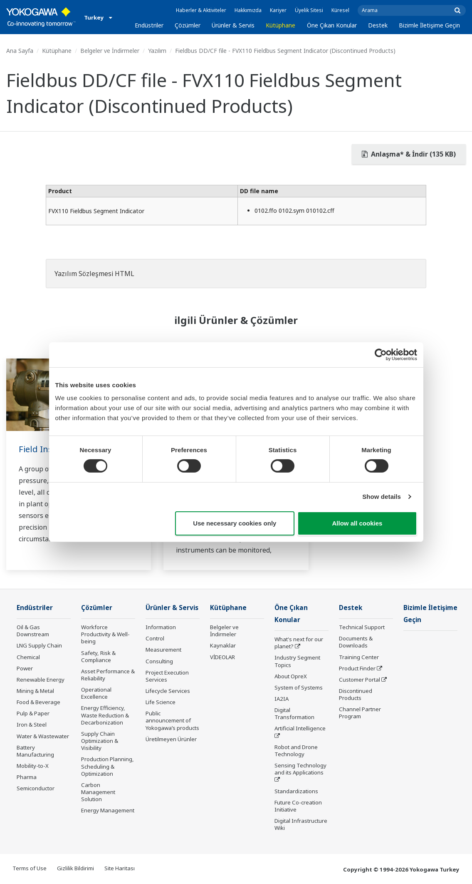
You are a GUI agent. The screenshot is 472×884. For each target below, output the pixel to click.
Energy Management (107, 810)
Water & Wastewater (43, 736)
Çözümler (187, 25)
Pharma (27, 777)
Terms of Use (29, 868)
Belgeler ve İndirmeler (109, 51)
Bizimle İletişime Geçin (429, 25)
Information (161, 627)
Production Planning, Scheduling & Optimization (107, 766)
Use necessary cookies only (234, 523)
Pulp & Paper (33, 713)
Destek (378, 25)
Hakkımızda (248, 10)
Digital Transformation (294, 713)
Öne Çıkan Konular (332, 25)
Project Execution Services (167, 676)
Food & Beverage (38, 702)
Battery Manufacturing (35, 751)
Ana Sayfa (19, 51)
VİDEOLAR (222, 657)
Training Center (359, 657)
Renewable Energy (40, 679)
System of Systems (298, 687)
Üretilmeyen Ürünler (171, 739)
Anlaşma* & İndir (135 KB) (409, 154)
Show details (381, 496)
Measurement (163, 649)
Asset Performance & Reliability (108, 674)
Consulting (159, 661)
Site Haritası (119, 868)
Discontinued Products (355, 694)
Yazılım (157, 51)
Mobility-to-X (33, 765)
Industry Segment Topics (297, 661)
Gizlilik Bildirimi (75, 868)
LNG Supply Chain (39, 645)
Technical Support (362, 627)
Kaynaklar (223, 645)
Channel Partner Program (360, 712)
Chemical (28, 657)
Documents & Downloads (356, 642)
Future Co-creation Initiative (298, 806)
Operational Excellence (96, 693)
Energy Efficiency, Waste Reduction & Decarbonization (105, 715)
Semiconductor (35, 788)
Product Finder (357, 668)
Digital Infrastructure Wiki (300, 824)
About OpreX (290, 676)
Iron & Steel (32, 724)
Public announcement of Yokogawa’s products (172, 720)
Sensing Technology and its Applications (300, 769)
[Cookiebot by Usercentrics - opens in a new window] (380, 354)
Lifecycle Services (168, 691)
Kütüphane (280, 25)
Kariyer (278, 10)
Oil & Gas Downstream (33, 630)
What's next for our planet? (298, 642)
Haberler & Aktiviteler (201, 10)
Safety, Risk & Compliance (98, 656)
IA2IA (281, 698)
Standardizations (296, 791)
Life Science (160, 702)
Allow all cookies (357, 523)
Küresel (340, 10)
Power (25, 668)
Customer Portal (359, 679)
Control (155, 638)
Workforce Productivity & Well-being (105, 634)
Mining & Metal (35, 691)
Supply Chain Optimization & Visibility (99, 741)
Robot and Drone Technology (296, 750)
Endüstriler (149, 25)
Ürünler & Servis (233, 25)
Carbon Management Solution (98, 792)
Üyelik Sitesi (309, 10)
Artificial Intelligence (300, 728)
